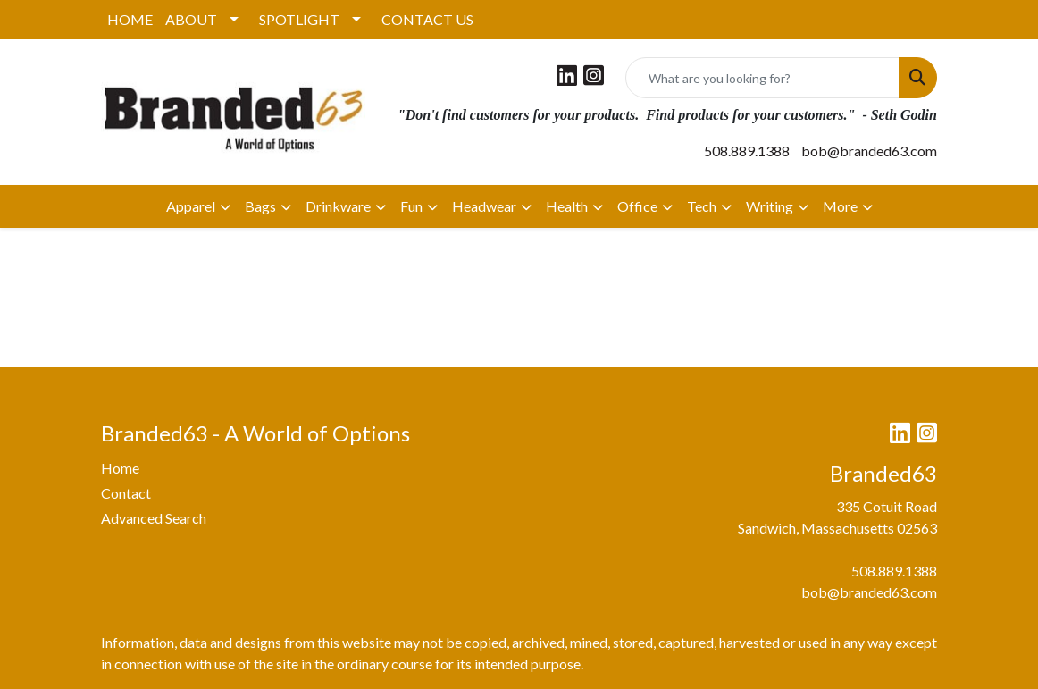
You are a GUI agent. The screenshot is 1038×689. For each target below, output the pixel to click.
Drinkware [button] (338, 205)
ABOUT (191, 19)
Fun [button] (411, 205)
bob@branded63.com (869, 150)
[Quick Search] (762, 77)
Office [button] (637, 205)
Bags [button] (260, 205)
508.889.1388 (747, 150)
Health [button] (567, 205)
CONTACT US (427, 19)
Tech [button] (701, 205)
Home (120, 467)
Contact (126, 492)
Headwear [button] (484, 205)
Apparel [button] (190, 205)
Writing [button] (769, 205)
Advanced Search (153, 517)
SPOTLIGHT (299, 19)
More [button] (840, 205)
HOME (130, 19)
